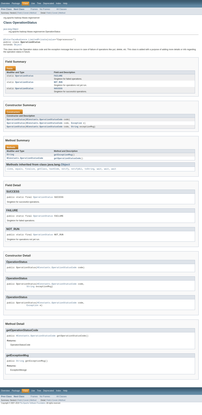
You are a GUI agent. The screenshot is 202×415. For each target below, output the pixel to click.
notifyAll (76, 172)
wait (99, 172)
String (74, 129)
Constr (26, 13)
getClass (42, 172)
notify (65, 172)
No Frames (45, 9)
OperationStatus (24, 77)
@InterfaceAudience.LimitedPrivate (25, 39)
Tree (39, 3)
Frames (34, 9)
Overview (5, 3)
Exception (76, 126)
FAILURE (58, 77)
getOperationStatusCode (67, 161)
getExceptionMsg (63, 158)
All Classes (61, 9)
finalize (30, 172)
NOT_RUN (58, 84)
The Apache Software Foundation (32, 412)
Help (65, 3)
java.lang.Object (10, 29)
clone (10, 172)
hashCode (54, 172)
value (51, 39)
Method (33, 13)
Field (19, 13)
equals (19, 172)
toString (89, 172)
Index (58, 3)
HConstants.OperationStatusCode (44, 122)
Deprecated (48, 3)
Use (33, 3)
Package (16, 3)
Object (18, 46)
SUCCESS (58, 91)
